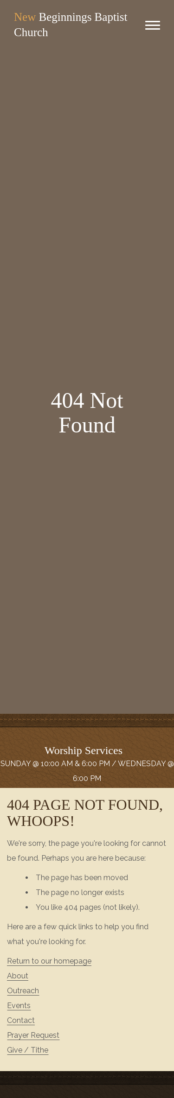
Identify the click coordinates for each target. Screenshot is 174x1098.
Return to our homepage (49, 961)
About (17, 975)
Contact (21, 1020)
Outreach (23, 990)
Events (19, 1005)
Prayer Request (33, 1035)
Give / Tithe (27, 1050)
